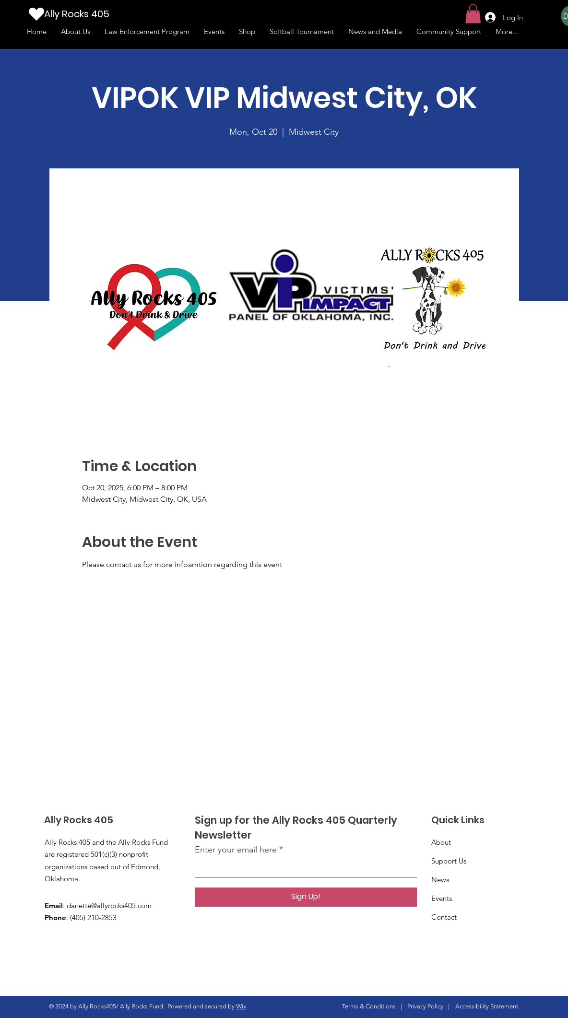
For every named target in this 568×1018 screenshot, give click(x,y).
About (441, 842)
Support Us (448, 860)
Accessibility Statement (486, 1006)
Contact (444, 917)
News (440, 879)
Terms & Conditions (369, 1006)
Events (441, 898)
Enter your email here (236, 849)
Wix (241, 1006)
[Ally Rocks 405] (91, 14)
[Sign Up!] (306, 897)
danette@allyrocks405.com (109, 905)
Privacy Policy (425, 1006)
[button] (473, 14)
